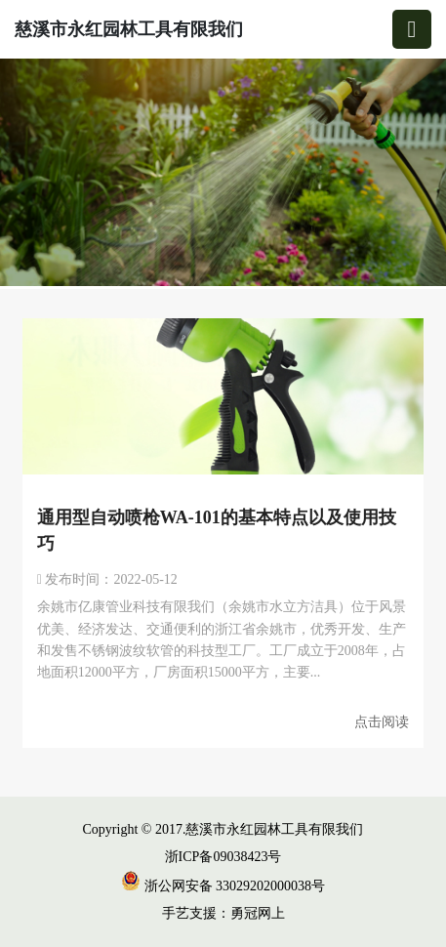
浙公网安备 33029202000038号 (223, 886)
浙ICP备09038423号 (223, 856)
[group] (223, 174)
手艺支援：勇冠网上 (223, 913)
